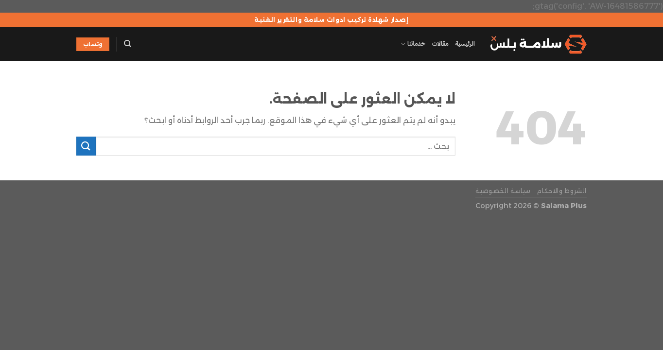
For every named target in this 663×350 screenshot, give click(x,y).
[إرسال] (86, 146)
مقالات (440, 43)
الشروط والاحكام (562, 190)
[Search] (127, 44)
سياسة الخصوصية (503, 190)
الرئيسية (465, 43)
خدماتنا (413, 44)
